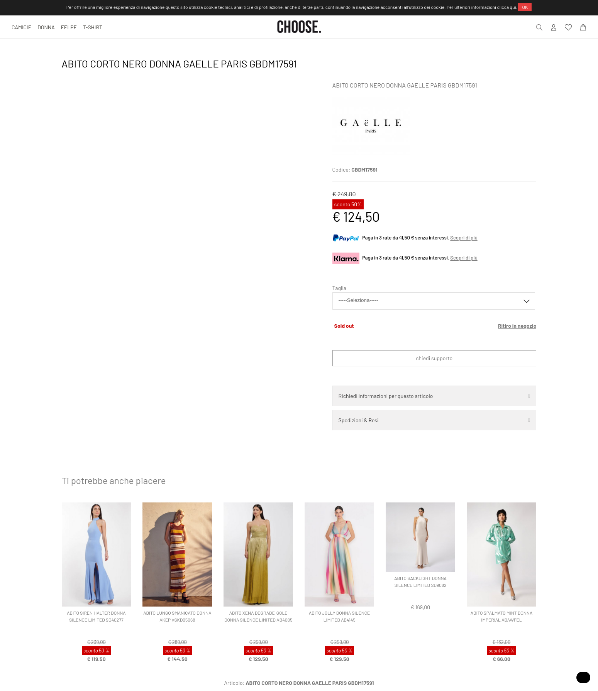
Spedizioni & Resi (359, 420)
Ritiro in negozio (517, 325)
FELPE (69, 27)
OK (525, 7)
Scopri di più (463, 238)
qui (513, 7)
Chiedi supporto (434, 358)
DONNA (46, 27)
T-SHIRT (92, 27)
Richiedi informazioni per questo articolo (386, 396)
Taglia (339, 288)
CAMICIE (21, 27)
